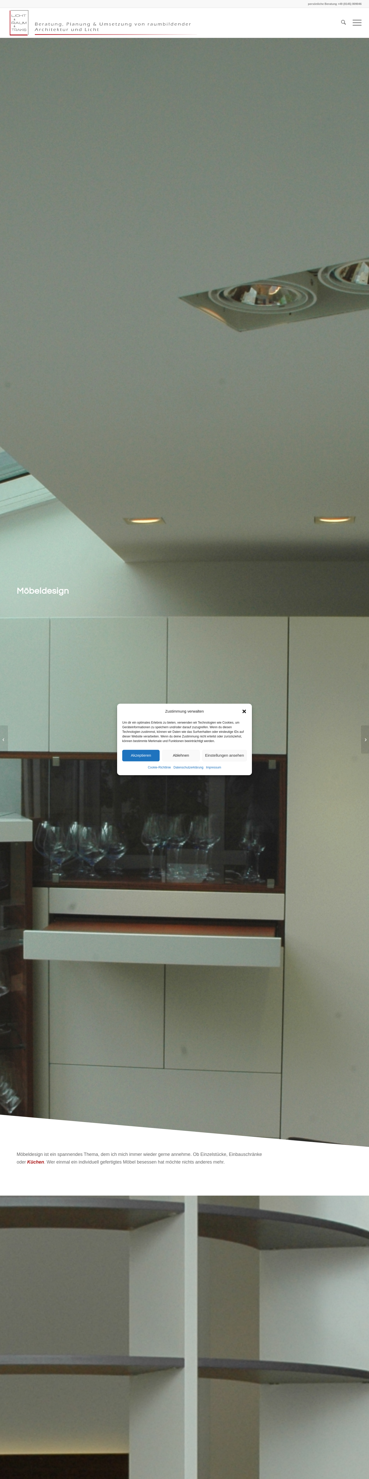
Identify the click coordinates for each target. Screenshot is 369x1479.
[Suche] (343, 23)
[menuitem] (343, 23)
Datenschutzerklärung (188, 767)
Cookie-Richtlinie (159, 767)
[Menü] (355, 23)
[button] (244, 711)
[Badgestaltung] (4, 739)
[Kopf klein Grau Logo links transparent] (106, 23)
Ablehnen (181, 755)
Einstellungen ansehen (224, 755)
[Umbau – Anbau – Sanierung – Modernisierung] (365, 739)
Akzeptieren (141, 755)
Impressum (213, 767)
